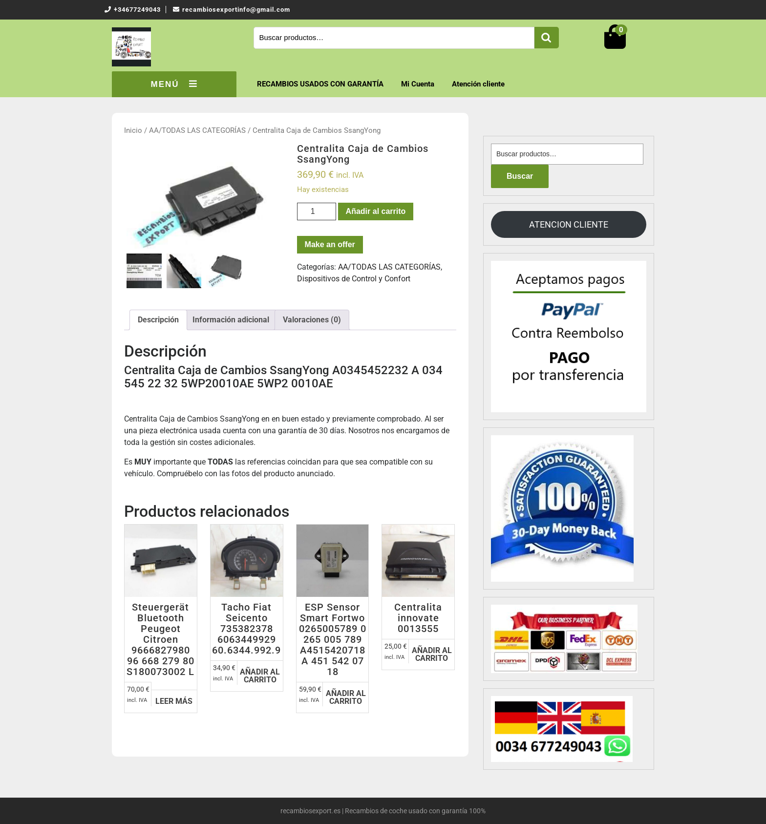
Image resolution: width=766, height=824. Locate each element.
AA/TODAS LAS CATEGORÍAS (197, 130)
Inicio (133, 130)
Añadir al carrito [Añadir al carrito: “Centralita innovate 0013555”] (432, 654)
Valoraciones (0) (312, 319)
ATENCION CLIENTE (568, 224)
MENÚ (173, 84)
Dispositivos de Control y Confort (353, 278)
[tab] (158, 320)
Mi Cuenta (417, 84)
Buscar (546, 37)
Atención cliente (478, 84)
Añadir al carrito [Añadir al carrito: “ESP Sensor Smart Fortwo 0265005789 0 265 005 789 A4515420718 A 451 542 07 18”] (346, 697)
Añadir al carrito (376, 211)
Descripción (158, 319)
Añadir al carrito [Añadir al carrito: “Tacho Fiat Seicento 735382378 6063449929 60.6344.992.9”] (260, 675)
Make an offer (330, 244)
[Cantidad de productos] (316, 211)
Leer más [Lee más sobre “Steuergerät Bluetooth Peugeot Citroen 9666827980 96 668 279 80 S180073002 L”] (173, 701)
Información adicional (230, 319)
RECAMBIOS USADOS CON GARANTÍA (320, 84)
